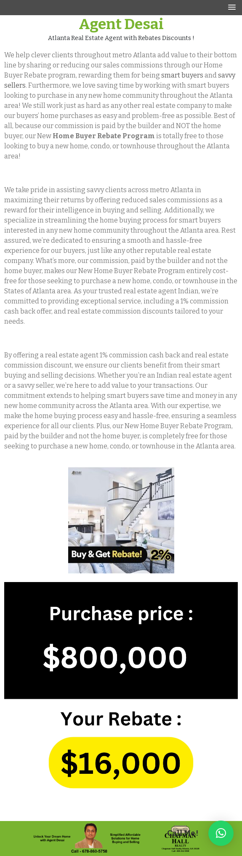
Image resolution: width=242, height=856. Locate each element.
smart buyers (182, 75)
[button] (221, 833)
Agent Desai (121, 24)
